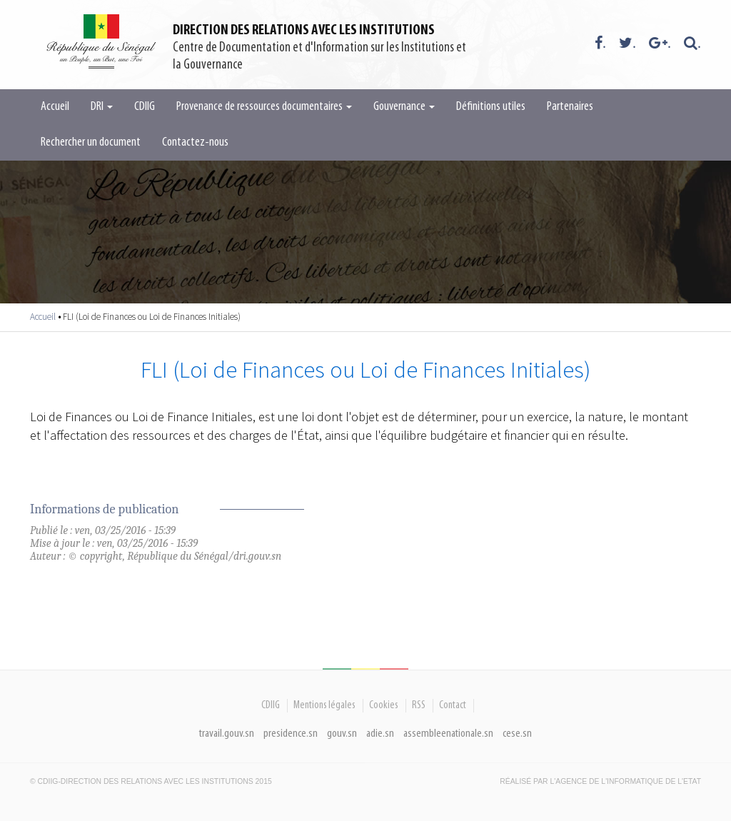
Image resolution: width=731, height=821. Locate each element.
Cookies (383, 705)
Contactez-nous (195, 142)
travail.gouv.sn (226, 733)
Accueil (55, 107)
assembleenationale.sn (448, 733)
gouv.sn (342, 733)
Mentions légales (324, 705)
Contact (452, 705)
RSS (418, 705)
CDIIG (144, 107)
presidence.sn (290, 733)
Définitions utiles (490, 107)
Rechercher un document (91, 142)
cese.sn (517, 733)
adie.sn (380, 733)
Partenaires (570, 107)
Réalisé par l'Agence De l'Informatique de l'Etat (600, 781)
